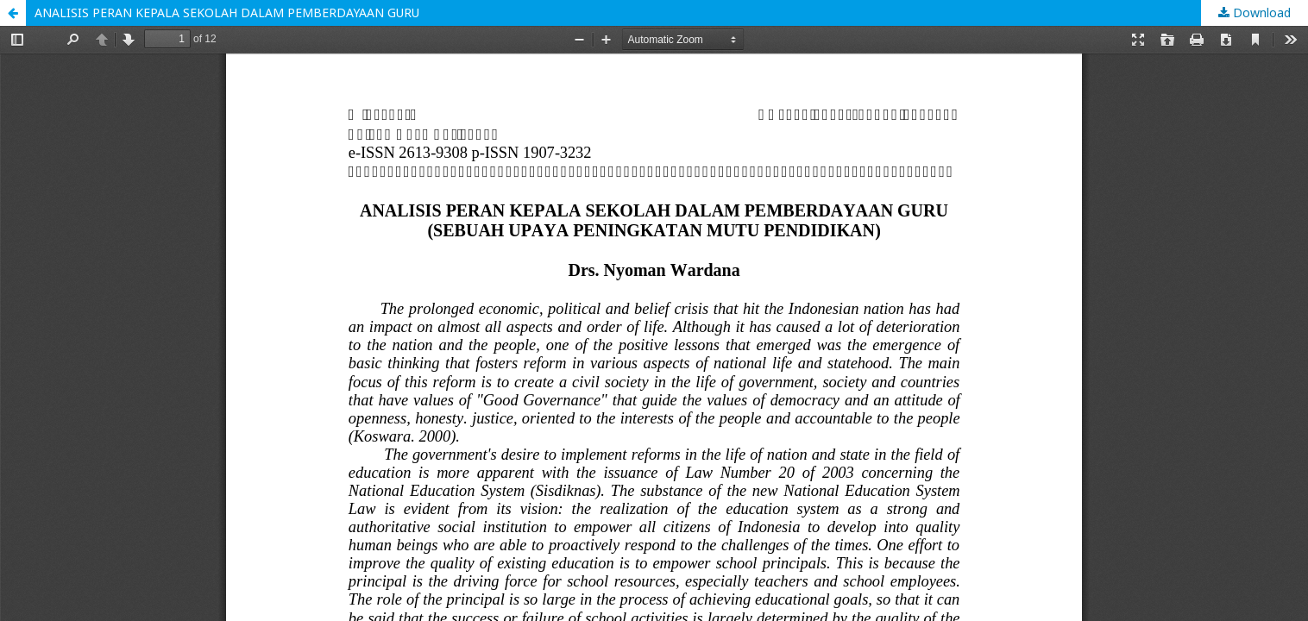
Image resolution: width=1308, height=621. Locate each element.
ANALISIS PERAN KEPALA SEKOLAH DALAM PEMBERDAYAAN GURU (227, 12)
